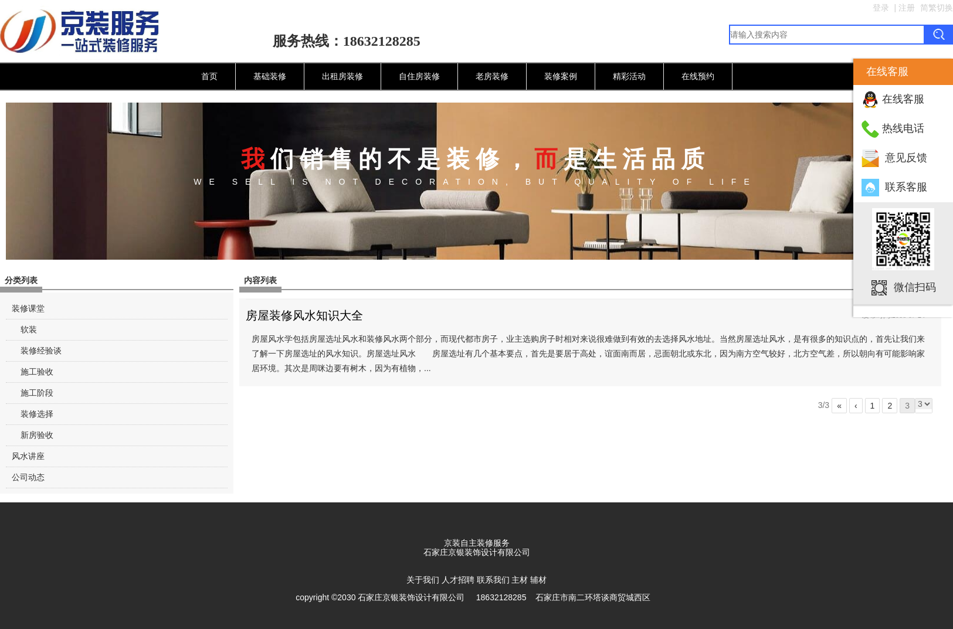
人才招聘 (458, 579)
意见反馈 (906, 158)
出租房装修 (342, 76)
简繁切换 (936, 7)
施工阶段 (37, 392)
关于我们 (422, 579)
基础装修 (269, 76)
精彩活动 (629, 76)
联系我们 (493, 579)
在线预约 (697, 76)
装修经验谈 (41, 350)
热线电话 (903, 128)
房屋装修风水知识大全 (304, 315)
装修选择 (37, 414)
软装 (29, 329)
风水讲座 (28, 456)
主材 (519, 579)
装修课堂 (28, 308)
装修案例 (560, 76)
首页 (209, 76)
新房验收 (37, 435)
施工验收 (37, 371)
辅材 (538, 579)
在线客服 (903, 99)
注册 (906, 7)
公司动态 (28, 477)
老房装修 (492, 76)
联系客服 (906, 187)
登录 (881, 7)
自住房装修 (419, 76)
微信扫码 (915, 287)
